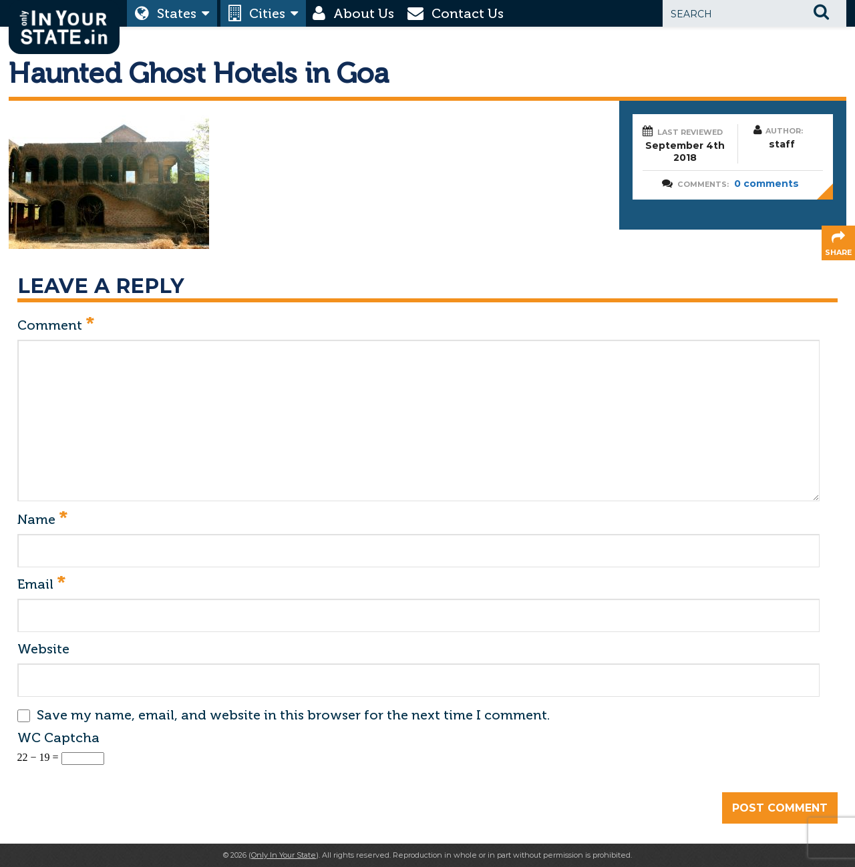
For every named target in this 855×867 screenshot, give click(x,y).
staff (782, 144)
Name (42, 520)
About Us (363, 13)
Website (43, 649)
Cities (267, 13)
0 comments (766, 184)
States (176, 13)
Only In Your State (283, 855)
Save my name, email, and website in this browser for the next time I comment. (293, 715)
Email (41, 584)
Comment (55, 325)
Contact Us (468, 13)
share (838, 252)
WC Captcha (58, 738)
